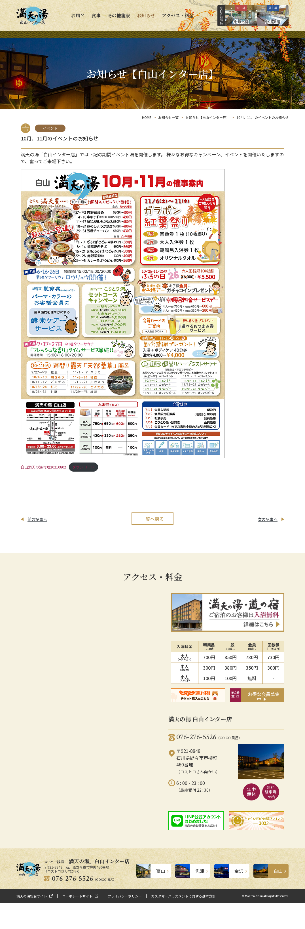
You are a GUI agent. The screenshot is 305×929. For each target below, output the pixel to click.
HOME (146, 117)
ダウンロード (83, 467)
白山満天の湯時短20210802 (43, 467)
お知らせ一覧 (168, 117)
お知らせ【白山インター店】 (207, 117)
